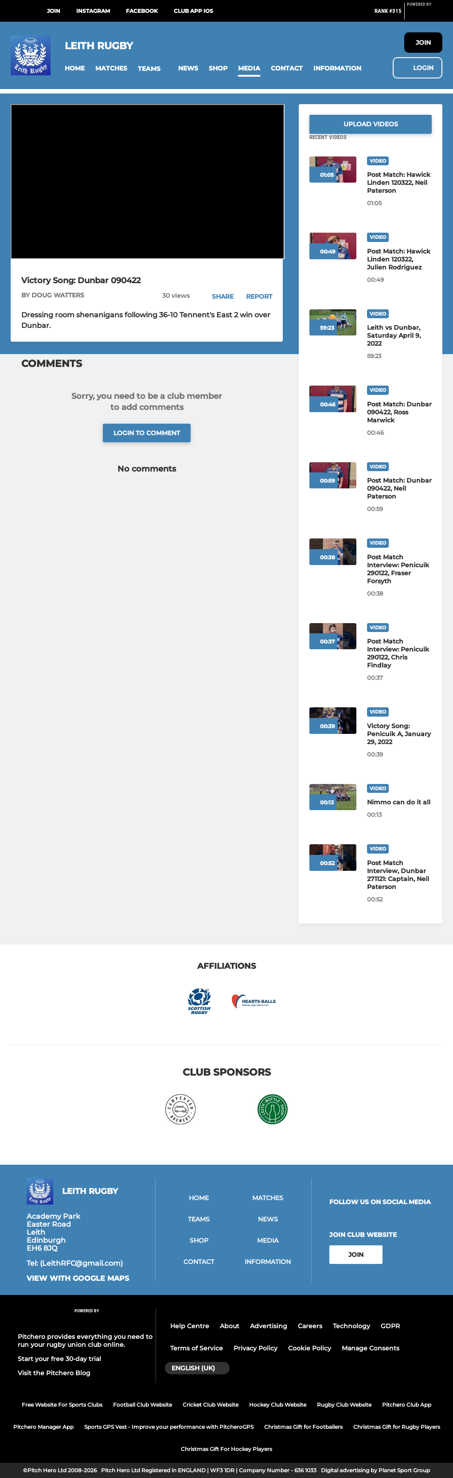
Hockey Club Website (277, 1404)
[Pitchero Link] (424, 14)
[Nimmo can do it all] (399, 813)
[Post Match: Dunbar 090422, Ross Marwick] (399, 423)
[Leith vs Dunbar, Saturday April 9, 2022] (399, 346)
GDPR (390, 1326)
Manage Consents (370, 1348)
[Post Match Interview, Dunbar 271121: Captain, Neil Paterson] (399, 885)
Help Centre (189, 1326)
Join (53, 11)
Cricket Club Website (210, 1404)
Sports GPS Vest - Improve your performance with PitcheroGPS (169, 1426)
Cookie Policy (309, 1348)
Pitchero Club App (406, 1404)
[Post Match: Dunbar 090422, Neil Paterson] (399, 499)
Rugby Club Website (344, 1404)
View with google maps (78, 1279)
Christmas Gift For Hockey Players (226, 1449)
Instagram (93, 11)
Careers (310, 1326)
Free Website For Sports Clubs (62, 1404)
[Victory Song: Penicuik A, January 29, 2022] (399, 745)
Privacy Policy (255, 1348)
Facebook (142, 11)
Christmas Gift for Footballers (303, 1426)
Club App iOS (193, 11)
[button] (74, 68)
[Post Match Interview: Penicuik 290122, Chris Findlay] (399, 664)
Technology (351, 1326)
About (229, 1326)
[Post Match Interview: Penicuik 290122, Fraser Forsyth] (399, 580)
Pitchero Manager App (43, 1426)
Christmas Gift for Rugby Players (396, 1426)
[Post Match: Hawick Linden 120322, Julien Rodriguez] (399, 270)
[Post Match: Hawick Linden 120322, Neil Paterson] (399, 193)
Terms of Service (196, 1348)
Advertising (268, 1326)
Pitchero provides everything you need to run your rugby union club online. (85, 1341)
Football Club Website (142, 1404)
